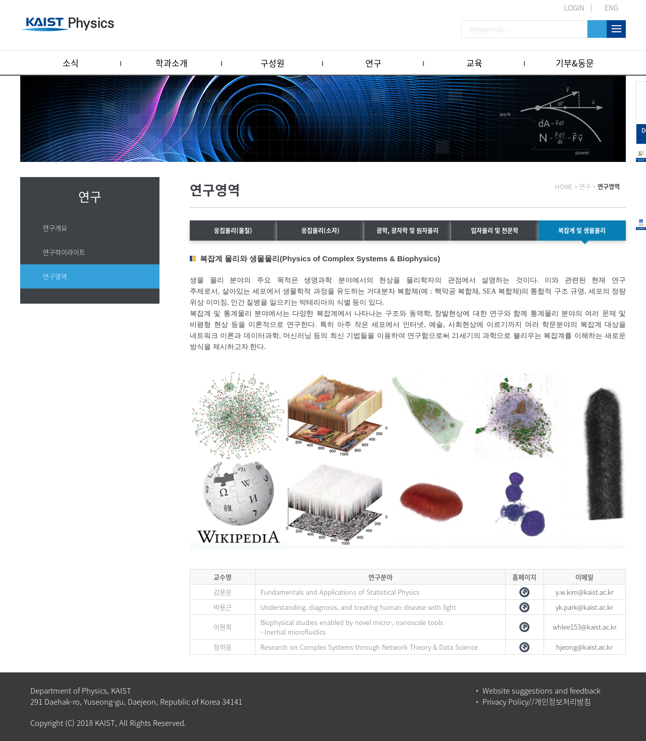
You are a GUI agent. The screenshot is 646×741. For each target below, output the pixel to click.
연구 (373, 62)
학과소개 (171, 62)
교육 (474, 62)
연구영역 (55, 276)
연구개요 (55, 228)
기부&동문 (575, 62)
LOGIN (574, 8)
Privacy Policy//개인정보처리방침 (536, 701)
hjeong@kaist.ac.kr (584, 647)
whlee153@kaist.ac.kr (585, 627)
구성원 (272, 62)
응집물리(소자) (320, 230)
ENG (611, 8)
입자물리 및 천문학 (494, 230)
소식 (71, 62)
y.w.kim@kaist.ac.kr (585, 592)
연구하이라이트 (64, 252)
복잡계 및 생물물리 (582, 230)
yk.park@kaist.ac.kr (584, 607)
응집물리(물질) (233, 230)
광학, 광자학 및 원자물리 (407, 230)
